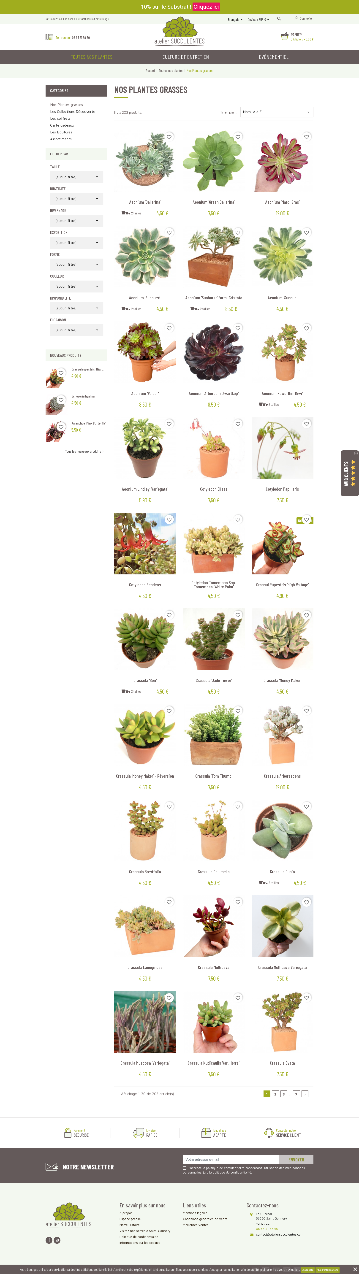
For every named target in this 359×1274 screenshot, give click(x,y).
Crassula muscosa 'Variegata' (145, 1063)
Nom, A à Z (277, 112)
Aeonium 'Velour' (145, 393)
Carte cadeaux (62, 125)
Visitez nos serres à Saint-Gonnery (145, 1231)
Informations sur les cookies (140, 1242)
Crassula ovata (282, 1063)
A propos (126, 1213)
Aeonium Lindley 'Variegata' (145, 489)
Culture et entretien (186, 56)
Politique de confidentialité (139, 1237)
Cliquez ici (206, 7)
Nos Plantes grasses (66, 105)
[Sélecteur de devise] (265, 20)
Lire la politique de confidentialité (227, 1172)
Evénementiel (273, 56)
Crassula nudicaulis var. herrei (214, 1063)
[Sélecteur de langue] (236, 20)
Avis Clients (346, 473)
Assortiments (61, 139)
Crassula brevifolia (145, 871)
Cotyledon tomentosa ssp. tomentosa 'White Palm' (213, 584)
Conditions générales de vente (205, 1219)
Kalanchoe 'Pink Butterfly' (88, 423)
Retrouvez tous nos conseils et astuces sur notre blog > (77, 19)
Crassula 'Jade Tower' (214, 680)
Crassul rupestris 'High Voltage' (282, 584)
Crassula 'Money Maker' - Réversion (145, 776)
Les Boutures (61, 132)
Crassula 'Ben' (145, 680)
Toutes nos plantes (91, 56)
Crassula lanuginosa (145, 967)
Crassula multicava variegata (282, 967)
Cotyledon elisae (214, 489)
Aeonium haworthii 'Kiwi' (282, 393)
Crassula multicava (213, 967)
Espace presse (130, 1219)
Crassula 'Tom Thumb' (213, 776)
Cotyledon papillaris (282, 489)
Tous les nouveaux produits (84, 451)
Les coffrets (60, 118)
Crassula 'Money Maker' (282, 680)
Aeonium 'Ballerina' (145, 202)
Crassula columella (214, 871)
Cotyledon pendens (145, 584)
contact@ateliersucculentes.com (279, 1234)
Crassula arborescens (282, 776)
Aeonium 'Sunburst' (145, 297)
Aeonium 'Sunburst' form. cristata (213, 297)
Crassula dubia (282, 871)
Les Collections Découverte (72, 111)
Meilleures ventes (196, 1225)
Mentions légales (195, 1213)
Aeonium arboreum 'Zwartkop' (214, 393)
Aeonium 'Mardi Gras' (282, 202)
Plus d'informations (327, 1269)
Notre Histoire (130, 1225)
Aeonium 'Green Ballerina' (214, 202)
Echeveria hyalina (83, 396)
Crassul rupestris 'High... (87, 369)
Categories (59, 90)
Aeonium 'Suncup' (282, 297)
